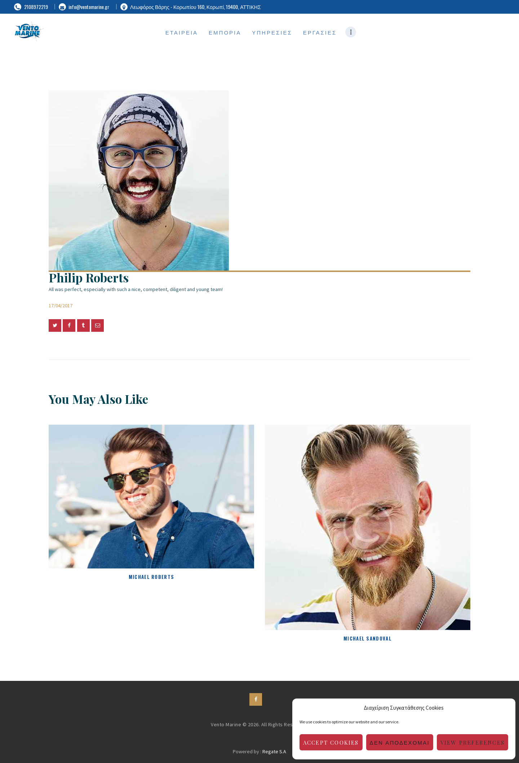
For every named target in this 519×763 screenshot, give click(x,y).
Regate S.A (274, 751)
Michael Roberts (151, 576)
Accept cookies (331, 742)
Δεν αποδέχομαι (400, 742)
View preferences (472, 742)
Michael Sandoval (367, 638)
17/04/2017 (60, 305)
